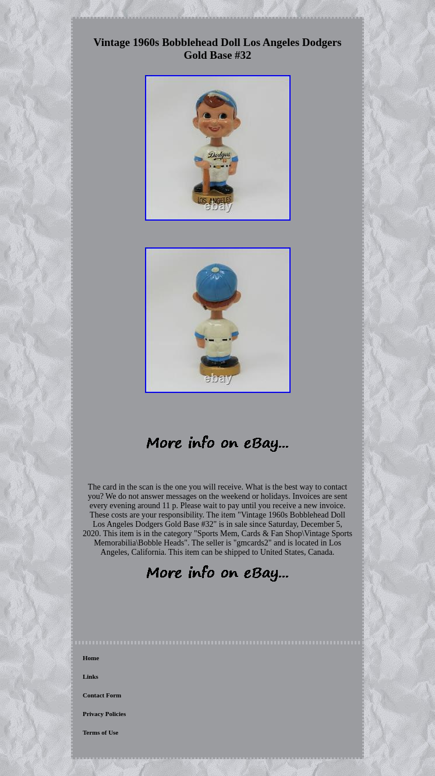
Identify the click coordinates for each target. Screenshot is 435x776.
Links (90, 676)
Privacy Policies (104, 713)
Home (91, 657)
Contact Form (102, 695)
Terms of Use (100, 732)
